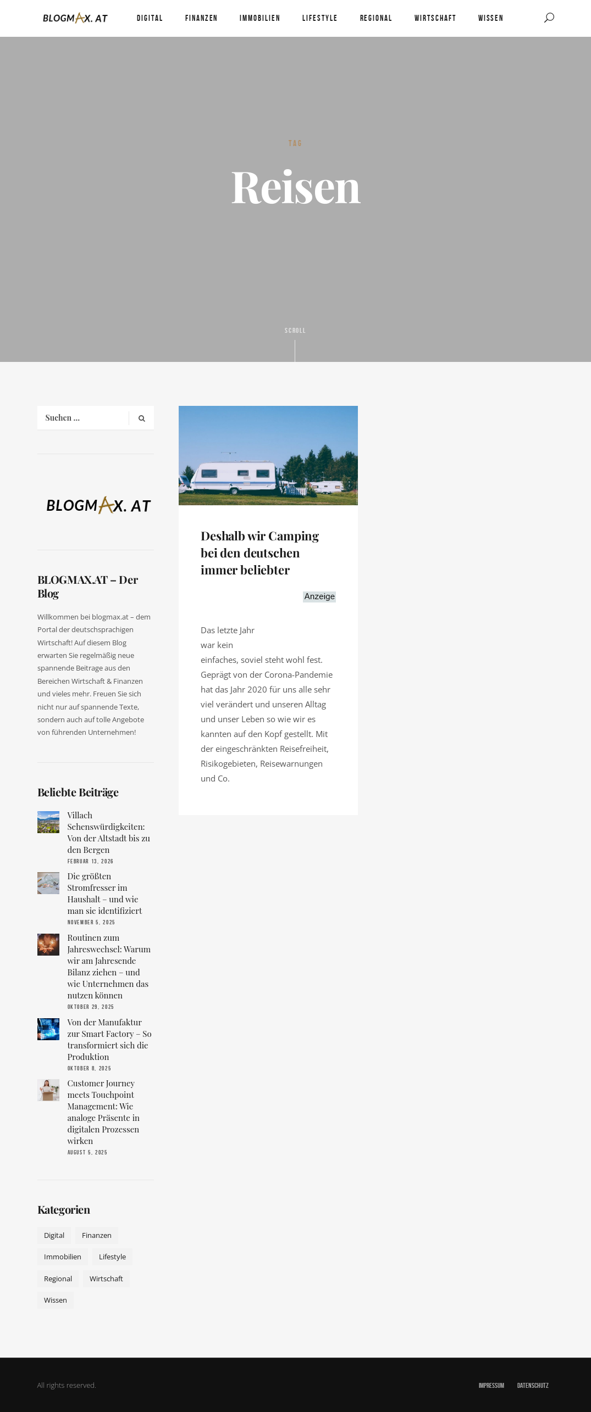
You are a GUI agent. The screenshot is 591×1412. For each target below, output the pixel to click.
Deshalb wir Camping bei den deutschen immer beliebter (260, 552)
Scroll (296, 343)
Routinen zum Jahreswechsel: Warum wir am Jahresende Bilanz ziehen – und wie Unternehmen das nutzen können (109, 966)
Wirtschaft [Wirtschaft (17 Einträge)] (106, 1278)
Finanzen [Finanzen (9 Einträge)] (97, 1235)
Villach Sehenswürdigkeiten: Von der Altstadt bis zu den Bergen (109, 832)
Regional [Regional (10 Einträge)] (58, 1278)
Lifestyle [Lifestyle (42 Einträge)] (112, 1257)
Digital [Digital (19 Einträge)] (54, 1235)
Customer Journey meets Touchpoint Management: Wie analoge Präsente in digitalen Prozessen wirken (104, 1112)
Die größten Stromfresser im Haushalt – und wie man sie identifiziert (105, 893)
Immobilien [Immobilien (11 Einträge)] (62, 1257)
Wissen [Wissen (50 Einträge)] (55, 1300)
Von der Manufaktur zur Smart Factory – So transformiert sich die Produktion (110, 1039)
